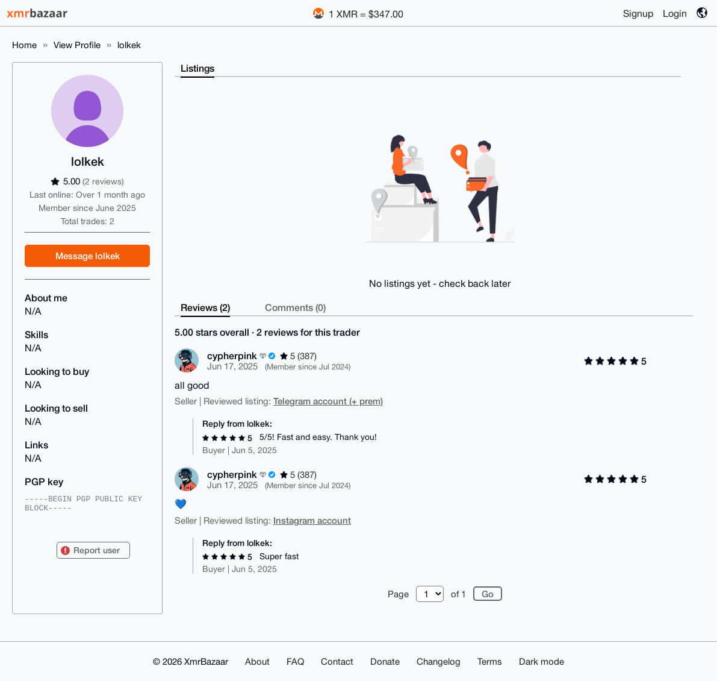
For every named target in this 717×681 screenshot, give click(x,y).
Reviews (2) (205, 307)
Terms (489, 661)
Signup (638, 13)
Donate (385, 661)
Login (675, 13)
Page (398, 594)
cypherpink (232, 355)
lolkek (129, 45)
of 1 (458, 594)
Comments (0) (295, 307)
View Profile (77, 45)
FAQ (295, 661)
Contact (337, 661)
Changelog (439, 661)
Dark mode (541, 661)
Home (24, 45)
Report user (96, 550)
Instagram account (312, 520)
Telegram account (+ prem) (328, 400)
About (257, 661)
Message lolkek (87, 255)
